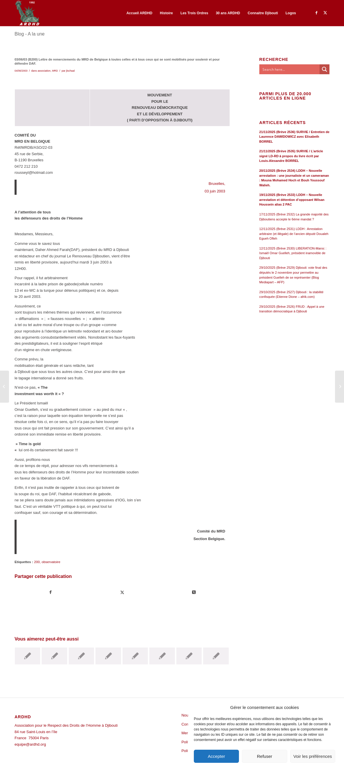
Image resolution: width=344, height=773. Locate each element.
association (44, 70)
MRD (55, 70)
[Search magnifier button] (324, 69)
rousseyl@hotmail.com (34, 172)
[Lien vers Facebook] (316, 12)
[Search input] (290, 69)
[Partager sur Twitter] (122, 592)
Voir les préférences (312, 756)
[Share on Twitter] (194, 592)
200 (37, 562)
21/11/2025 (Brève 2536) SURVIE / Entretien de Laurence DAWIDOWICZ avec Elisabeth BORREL (294, 136)
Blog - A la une (30, 33)
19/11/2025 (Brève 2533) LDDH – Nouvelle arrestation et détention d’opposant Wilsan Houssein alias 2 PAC (292, 199)
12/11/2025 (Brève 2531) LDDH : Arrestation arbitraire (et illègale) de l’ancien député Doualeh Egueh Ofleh (294, 233)
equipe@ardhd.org (30, 744)
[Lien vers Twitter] (325, 12)
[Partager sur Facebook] (50, 592)
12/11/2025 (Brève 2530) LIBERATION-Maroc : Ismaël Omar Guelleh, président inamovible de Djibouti (293, 253)
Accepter (216, 756)
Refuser (264, 756)
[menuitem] (139, 13)
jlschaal (70, 70)
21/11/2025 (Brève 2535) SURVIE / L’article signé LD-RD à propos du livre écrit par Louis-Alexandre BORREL (291, 155)
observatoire (51, 562)
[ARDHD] (27, 13)
